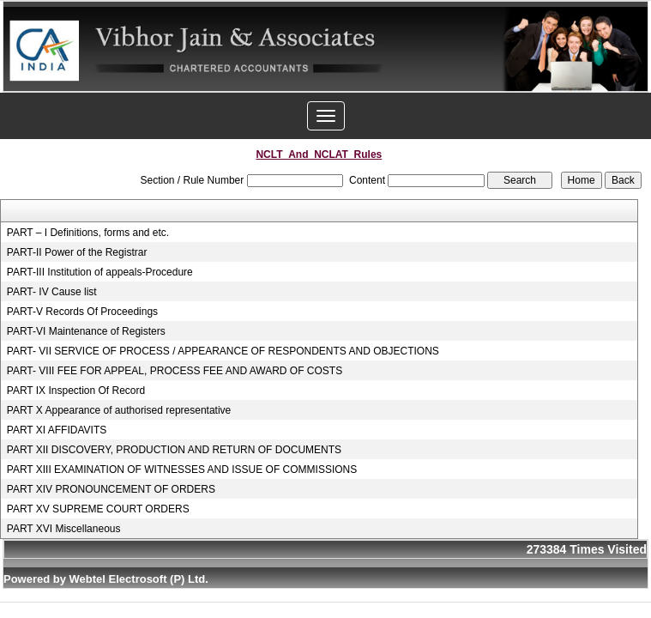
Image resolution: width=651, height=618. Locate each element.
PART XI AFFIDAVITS (56, 430)
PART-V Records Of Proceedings (82, 312)
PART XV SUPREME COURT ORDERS (98, 509)
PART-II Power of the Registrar (77, 252)
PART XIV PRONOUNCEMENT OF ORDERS (111, 489)
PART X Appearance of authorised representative (119, 410)
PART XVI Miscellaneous (64, 529)
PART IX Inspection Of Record (76, 391)
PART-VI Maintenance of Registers (86, 331)
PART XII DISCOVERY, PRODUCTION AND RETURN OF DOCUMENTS (174, 450)
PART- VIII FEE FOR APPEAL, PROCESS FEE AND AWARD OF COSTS (174, 371)
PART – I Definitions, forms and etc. (88, 233)
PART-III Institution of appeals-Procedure (100, 272)
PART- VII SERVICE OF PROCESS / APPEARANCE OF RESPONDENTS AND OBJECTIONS (223, 351)
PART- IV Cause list (52, 292)
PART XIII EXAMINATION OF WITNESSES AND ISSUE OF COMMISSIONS (182, 470)
